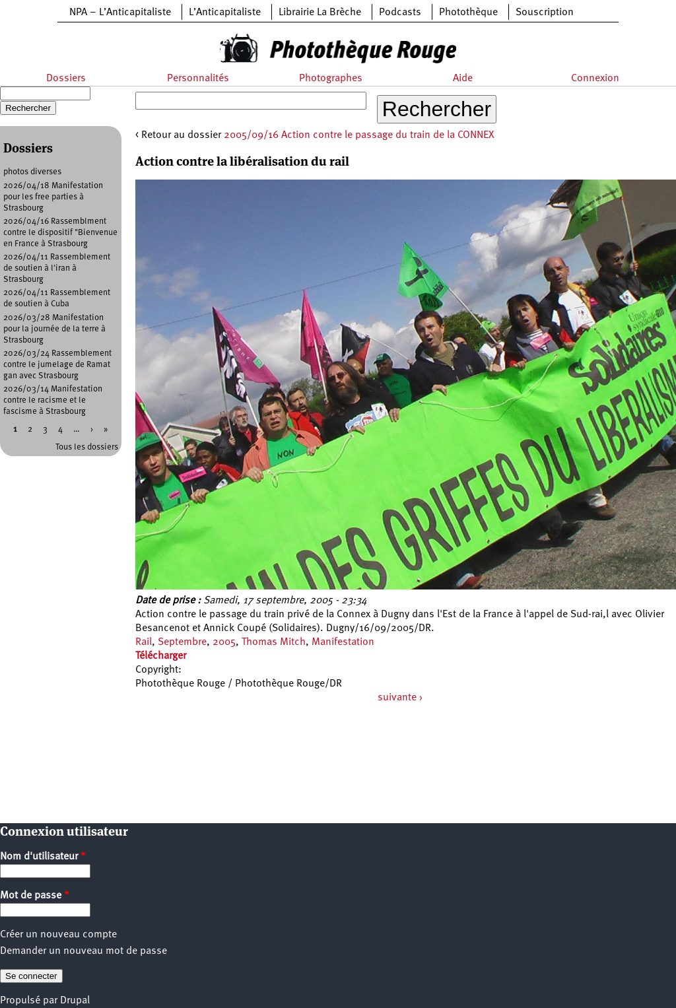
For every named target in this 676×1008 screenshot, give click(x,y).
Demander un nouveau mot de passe (83, 951)
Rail (143, 642)
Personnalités (198, 78)
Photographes (330, 78)
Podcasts (400, 12)
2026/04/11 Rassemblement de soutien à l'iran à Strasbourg (56, 268)
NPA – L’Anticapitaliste (120, 12)
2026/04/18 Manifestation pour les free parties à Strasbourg (53, 197)
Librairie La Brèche (320, 12)
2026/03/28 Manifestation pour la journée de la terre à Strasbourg (54, 329)
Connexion (595, 78)
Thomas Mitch (274, 642)
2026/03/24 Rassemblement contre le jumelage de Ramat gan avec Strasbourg (57, 364)
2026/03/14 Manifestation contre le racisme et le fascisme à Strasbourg (52, 400)
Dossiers (66, 78)
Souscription (545, 12)
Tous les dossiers (86, 447)
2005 (224, 642)
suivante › (400, 697)
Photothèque (468, 12)
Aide (463, 78)
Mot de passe (34, 895)
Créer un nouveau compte (58, 934)
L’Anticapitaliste (225, 12)
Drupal (75, 1000)
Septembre (182, 642)
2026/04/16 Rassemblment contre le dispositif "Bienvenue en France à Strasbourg (60, 232)
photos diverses (32, 172)
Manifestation (343, 642)
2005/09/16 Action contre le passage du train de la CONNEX (359, 135)
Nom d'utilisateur (43, 857)
